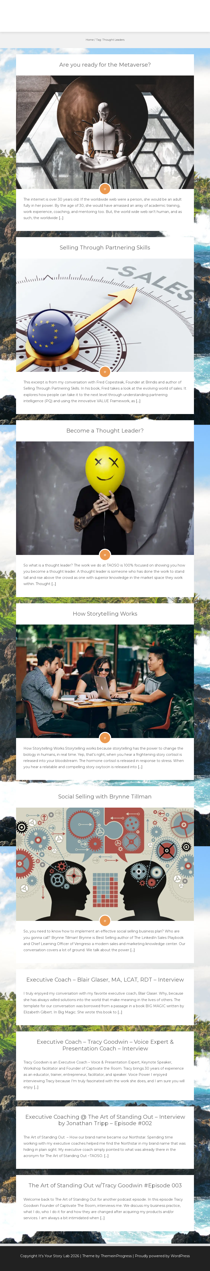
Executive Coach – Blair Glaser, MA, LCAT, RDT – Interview (105, 979)
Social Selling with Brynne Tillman (105, 796)
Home (90, 39)
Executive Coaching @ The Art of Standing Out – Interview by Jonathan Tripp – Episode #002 (105, 1120)
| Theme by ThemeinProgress (106, 1256)
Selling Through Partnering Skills (105, 247)
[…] (60, 218)
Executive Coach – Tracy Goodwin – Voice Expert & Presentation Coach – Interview (105, 1045)
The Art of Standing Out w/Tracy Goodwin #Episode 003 (105, 1185)
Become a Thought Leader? (105, 430)
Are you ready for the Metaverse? (105, 64)
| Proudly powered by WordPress (161, 1256)
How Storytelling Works (105, 613)
